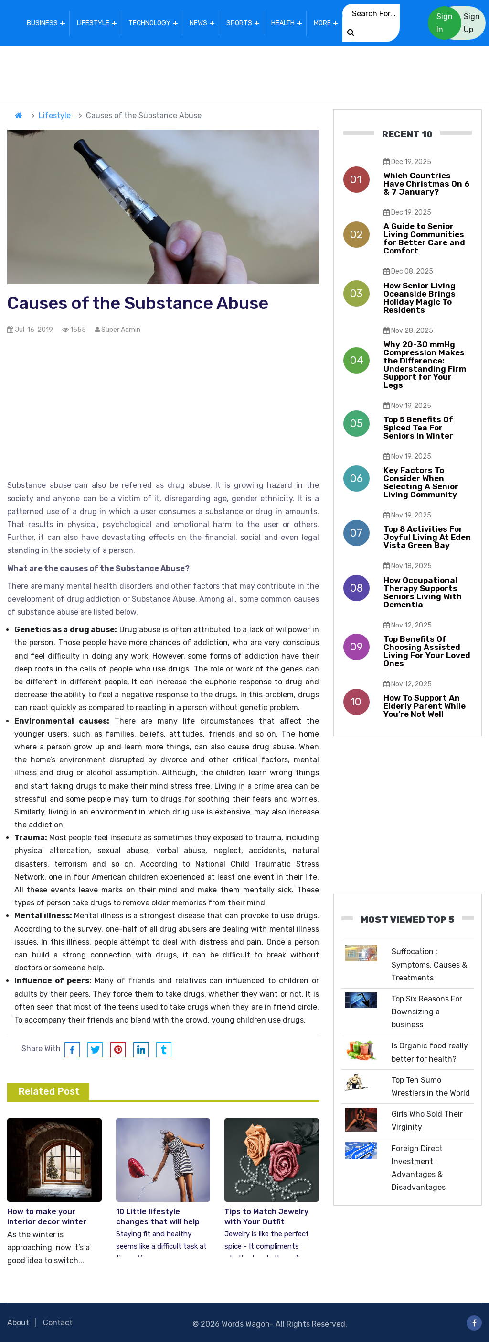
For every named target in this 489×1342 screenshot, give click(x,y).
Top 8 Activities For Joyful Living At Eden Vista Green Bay (427, 537)
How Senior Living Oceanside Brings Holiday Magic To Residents (419, 297)
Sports (239, 23)
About (18, 1322)
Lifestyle (93, 23)
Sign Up (472, 23)
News (198, 23)
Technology (149, 23)
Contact (58, 1322)
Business (42, 23)
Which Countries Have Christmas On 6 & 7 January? (426, 184)
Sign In (444, 23)
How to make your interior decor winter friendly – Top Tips (46, 1222)
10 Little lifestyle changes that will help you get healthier (158, 1222)
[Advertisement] (244, 71)
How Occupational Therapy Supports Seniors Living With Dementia (422, 592)
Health (283, 23)
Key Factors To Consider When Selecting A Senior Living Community (420, 482)
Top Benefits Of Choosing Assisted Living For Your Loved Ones (426, 651)
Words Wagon (246, 1323)
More (322, 23)
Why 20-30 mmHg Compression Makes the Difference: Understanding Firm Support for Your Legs (424, 364)
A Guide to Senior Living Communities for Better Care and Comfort (424, 238)
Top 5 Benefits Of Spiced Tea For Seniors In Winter (418, 427)
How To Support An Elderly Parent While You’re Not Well (424, 705)
